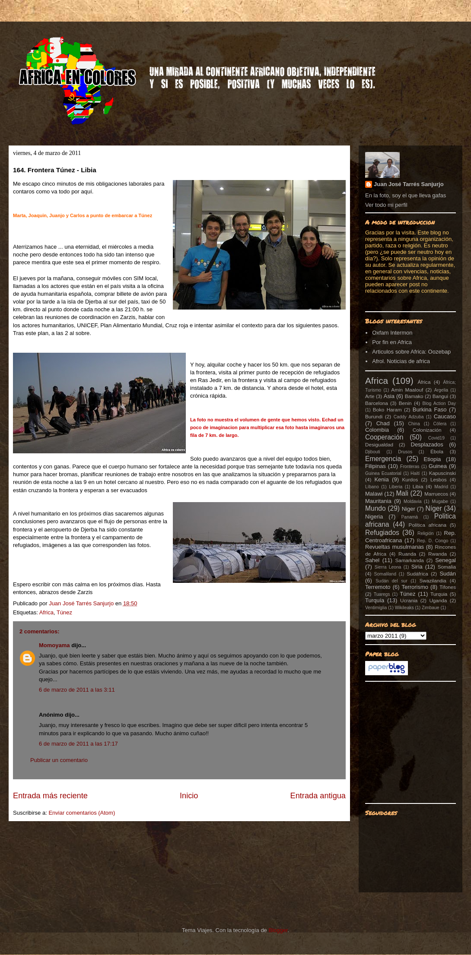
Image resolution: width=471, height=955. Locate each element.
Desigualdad (379, 444)
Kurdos (410, 479)
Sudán (447, 573)
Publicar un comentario (59, 760)
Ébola (436, 451)
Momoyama (54, 645)
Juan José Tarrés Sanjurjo (82, 603)
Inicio (189, 795)
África (424, 382)
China (414, 423)
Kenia (381, 479)
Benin (405, 403)
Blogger (277, 930)
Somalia (447, 566)
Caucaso (445, 416)
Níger (433, 508)
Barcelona (376, 403)
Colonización (427, 430)
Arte (369, 396)
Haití (415, 473)
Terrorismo (415, 587)
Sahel (372, 560)
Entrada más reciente (50, 795)
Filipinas (375, 466)
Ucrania (408, 600)
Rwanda (437, 554)
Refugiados (382, 532)
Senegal (445, 560)
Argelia (441, 390)
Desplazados (427, 444)
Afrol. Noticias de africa (401, 361)
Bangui (440, 396)
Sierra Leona (388, 567)
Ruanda (407, 554)
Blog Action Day (439, 403)
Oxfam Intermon (392, 332)
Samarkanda (409, 560)
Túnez (64, 612)
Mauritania (378, 501)
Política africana (428, 525)
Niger (408, 509)
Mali (402, 493)
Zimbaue (430, 607)
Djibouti (372, 451)
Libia (418, 486)
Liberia (395, 486)
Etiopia (432, 459)
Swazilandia (432, 580)
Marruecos (436, 493)
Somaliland (385, 574)
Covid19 (436, 438)
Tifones (447, 587)
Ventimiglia (376, 607)
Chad (383, 423)
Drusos (405, 451)
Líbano (372, 486)
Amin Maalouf (407, 389)
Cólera (440, 423)
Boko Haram (387, 409)
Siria (417, 566)
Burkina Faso (430, 409)
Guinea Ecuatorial (383, 473)
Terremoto (378, 587)
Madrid (441, 486)
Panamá (409, 517)
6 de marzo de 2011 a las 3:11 (77, 689)
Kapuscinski (442, 473)
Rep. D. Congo (433, 540)
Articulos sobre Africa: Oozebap (411, 351)
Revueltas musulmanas (394, 547)
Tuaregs (382, 594)
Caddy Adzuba (409, 416)
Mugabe (440, 501)
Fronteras (409, 466)
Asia (389, 396)
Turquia (438, 594)
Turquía (374, 600)
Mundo (375, 508)
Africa (46, 612)
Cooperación (384, 437)
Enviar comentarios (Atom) (81, 813)
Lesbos (438, 479)
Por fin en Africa (392, 342)
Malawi (373, 493)
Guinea (438, 466)
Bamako (414, 396)
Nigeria (374, 516)
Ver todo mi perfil (386, 205)
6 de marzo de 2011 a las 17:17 (78, 743)
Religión (425, 533)
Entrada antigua (318, 795)
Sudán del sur (391, 581)
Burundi (373, 416)
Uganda (438, 600)
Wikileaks (404, 607)
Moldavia (413, 501)
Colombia (377, 430)
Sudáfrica (417, 573)
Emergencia (383, 458)
